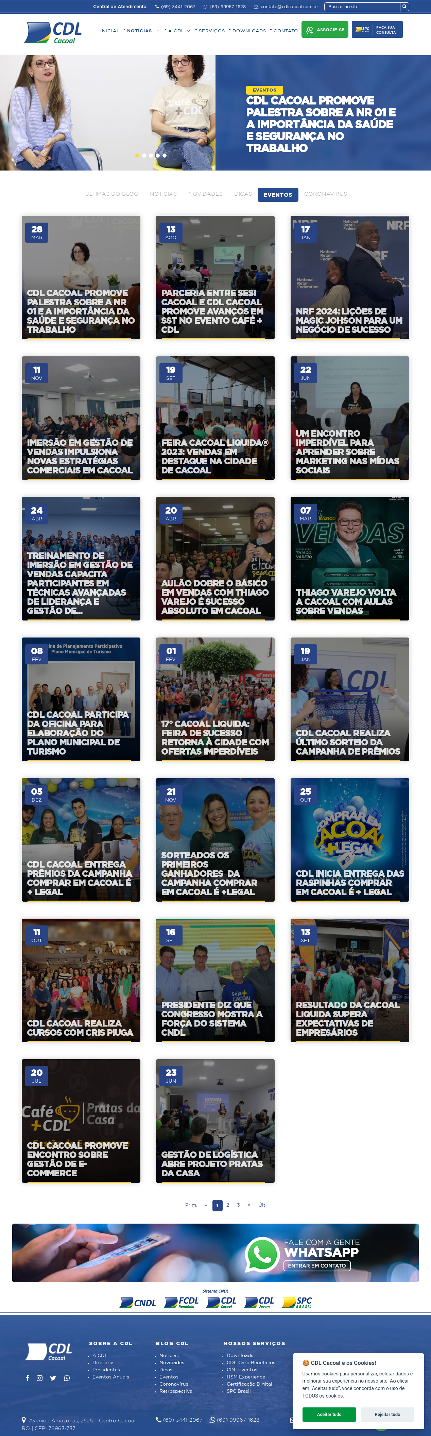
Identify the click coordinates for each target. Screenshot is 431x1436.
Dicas (243, 194)
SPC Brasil (239, 1391)
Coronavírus (325, 194)
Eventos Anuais (110, 1377)
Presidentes (106, 1370)
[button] (137, 156)
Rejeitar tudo (387, 1414)
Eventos (278, 195)
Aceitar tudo (329, 1414)
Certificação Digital (249, 1384)
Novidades (205, 194)
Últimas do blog (111, 194)
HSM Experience (246, 1377)
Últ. (262, 1205)
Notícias (163, 194)
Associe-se (325, 30)
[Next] (249, 1205)
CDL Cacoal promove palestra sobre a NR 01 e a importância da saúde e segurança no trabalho (320, 124)
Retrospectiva (175, 1391)
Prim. (191, 1205)
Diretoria (103, 1363)
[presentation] (164, 107)
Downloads (240, 1356)
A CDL (100, 1356)
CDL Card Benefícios (251, 1363)
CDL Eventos (242, 1370)
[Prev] (206, 1205)
